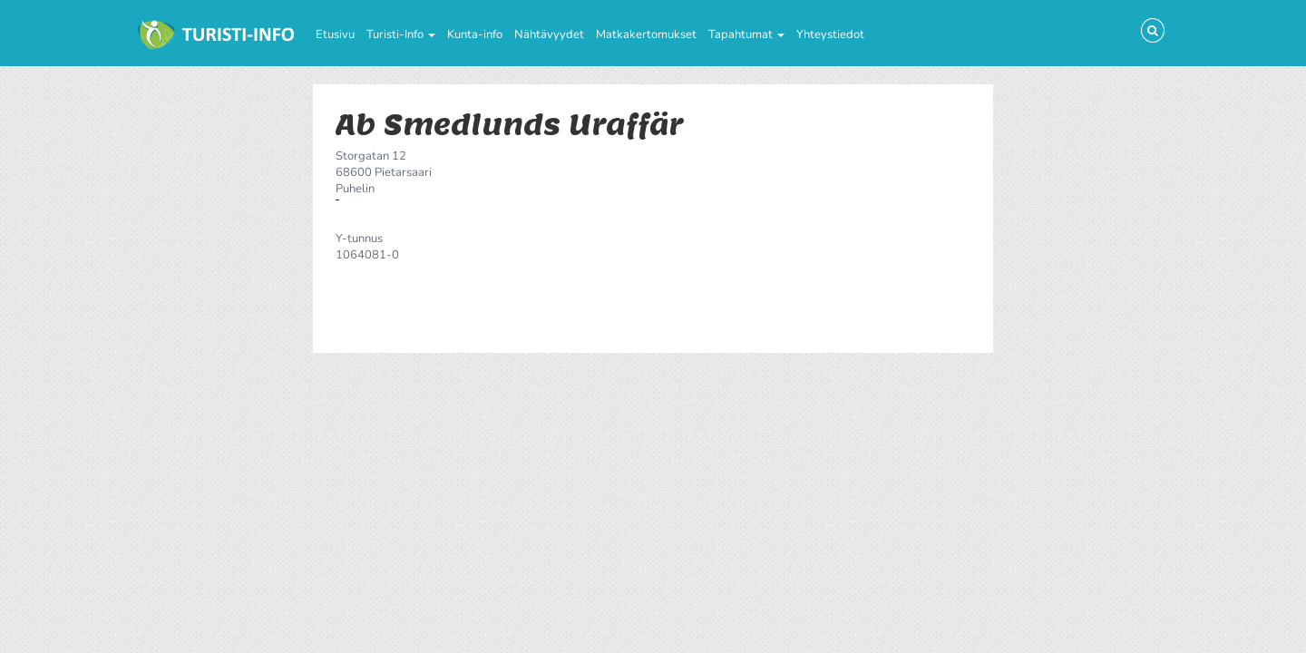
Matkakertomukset (646, 34)
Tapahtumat (746, 34)
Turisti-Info (400, 34)
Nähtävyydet (549, 34)
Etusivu (335, 34)
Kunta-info (474, 34)
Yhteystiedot (830, 34)
